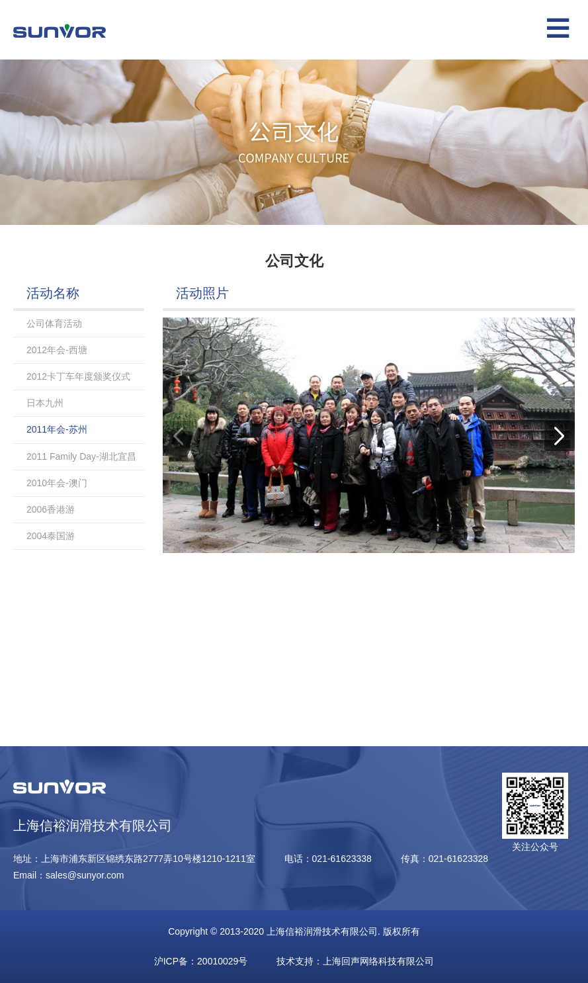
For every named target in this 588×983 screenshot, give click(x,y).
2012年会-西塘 (56, 350)
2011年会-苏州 (56, 429)
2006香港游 (50, 509)
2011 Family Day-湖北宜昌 (81, 456)
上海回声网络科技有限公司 (378, 961)
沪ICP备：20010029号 (201, 961)
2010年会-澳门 (56, 483)
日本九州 (44, 403)
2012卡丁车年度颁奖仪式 (78, 376)
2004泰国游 (50, 536)
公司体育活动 (54, 323)
